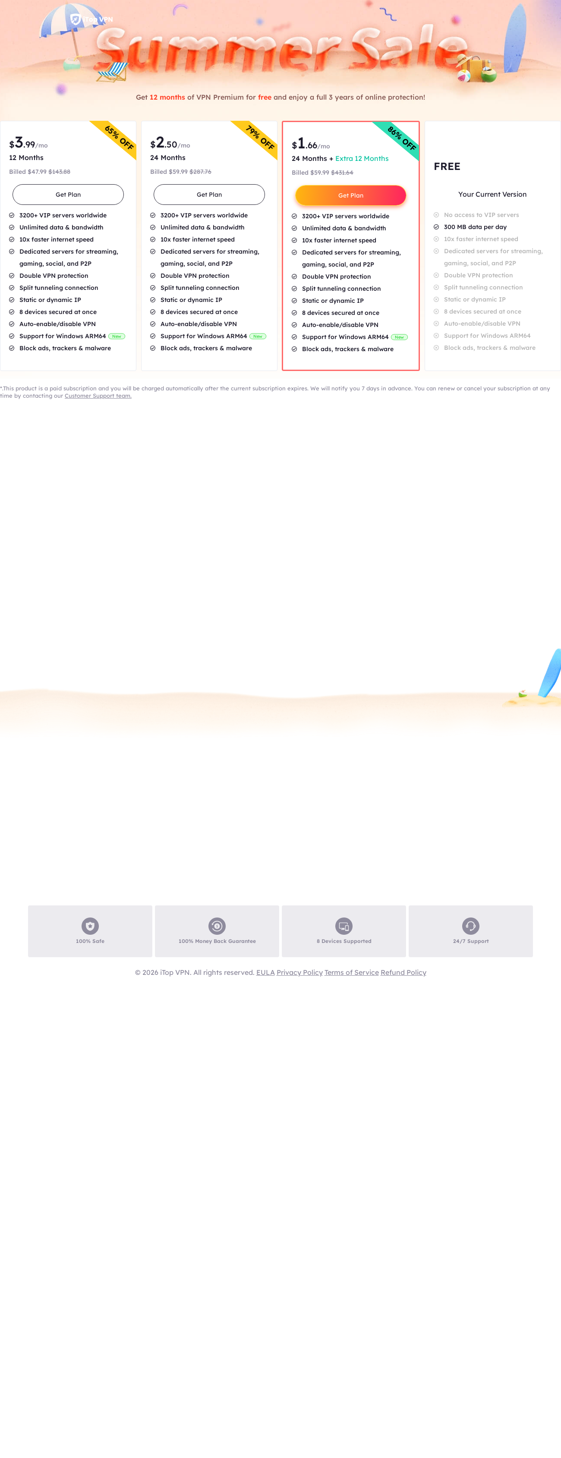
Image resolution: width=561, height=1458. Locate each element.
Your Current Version (492, 194)
